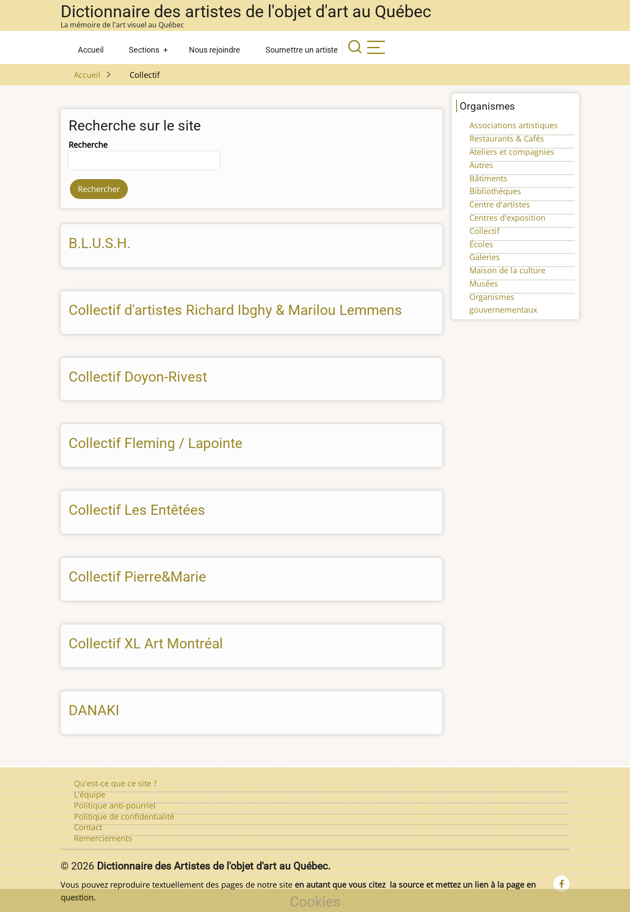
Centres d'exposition (507, 217)
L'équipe (89, 794)
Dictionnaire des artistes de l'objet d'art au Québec (246, 11)
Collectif (484, 231)
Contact (88, 827)
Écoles (481, 244)
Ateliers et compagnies (511, 151)
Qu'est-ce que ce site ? (115, 783)
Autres (481, 165)
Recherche (88, 144)
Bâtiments (488, 178)
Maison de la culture (507, 270)
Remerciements (103, 838)
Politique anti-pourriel (115, 805)
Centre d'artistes (499, 204)
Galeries (484, 257)
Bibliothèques (495, 191)
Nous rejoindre (214, 49)
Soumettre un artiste (301, 49)
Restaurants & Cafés (506, 138)
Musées (483, 283)
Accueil (91, 49)
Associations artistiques (513, 125)
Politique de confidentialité (124, 816)
